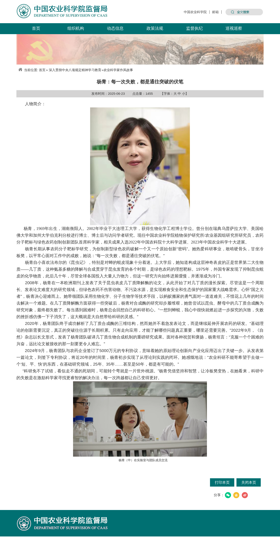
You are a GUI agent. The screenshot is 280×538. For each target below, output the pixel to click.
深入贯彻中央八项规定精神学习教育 (75, 70)
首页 (36, 28)
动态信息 (115, 28)
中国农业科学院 (195, 12)
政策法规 (155, 28)
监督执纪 (194, 28)
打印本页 (222, 482)
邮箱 (215, 12)
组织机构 (75, 28)
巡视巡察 (234, 28)
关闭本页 (248, 482)
